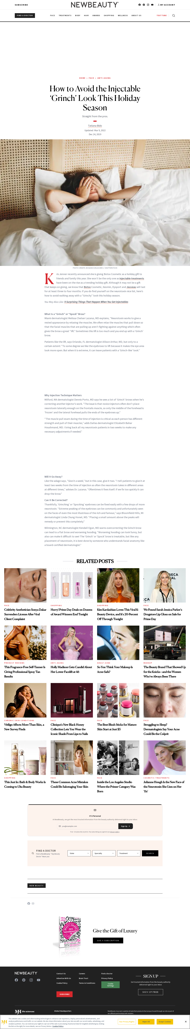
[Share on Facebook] (28, 903)
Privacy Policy (107, 978)
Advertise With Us (63, 978)
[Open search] (173, 15)
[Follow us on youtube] (152, 5)
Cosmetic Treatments (157, 778)
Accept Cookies (165, 1022)
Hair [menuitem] (86, 15)
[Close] (186, 1022)
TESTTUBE (162, 15)
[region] (95, 1022)
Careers (82, 973)
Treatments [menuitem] (65, 15)
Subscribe (21, 4)
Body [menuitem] (77, 15)
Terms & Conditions (87, 983)
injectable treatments (132, 278)
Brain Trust (83, 978)
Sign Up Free (150, 992)
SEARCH (150, 853)
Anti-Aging (104, 78)
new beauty (37, 885)
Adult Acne (103, 663)
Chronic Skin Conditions (19, 720)
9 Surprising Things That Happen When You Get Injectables (96, 301)
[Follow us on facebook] (140, 5)
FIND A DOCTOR (25, 15)
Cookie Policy (61, 983)
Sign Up (125, 826)
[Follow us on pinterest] (144, 5)
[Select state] (79, 853)
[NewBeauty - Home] (95, 5)
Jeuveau (131, 287)
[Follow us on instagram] (148, 5)
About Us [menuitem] (137, 15)
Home (82, 78)
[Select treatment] (128, 853)
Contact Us (61, 973)
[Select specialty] (104, 853)
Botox (87, 287)
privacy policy (114, 832)
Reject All (146, 1022)
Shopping (56, 605)
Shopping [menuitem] (109, 15)
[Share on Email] (33, 903)
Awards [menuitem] (96, 15)
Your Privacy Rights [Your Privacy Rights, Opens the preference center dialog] (126, 1022)
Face (91, 78)
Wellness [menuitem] (123, 15)
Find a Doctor (106, 973)
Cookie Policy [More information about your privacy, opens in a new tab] (57, 1026)
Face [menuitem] (52, 15)
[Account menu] (166, 4)
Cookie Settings (110, 985)
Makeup (148, 663)
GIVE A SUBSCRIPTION (108, 940)
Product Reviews (14, 663)
